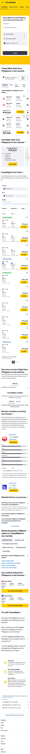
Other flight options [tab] (21, 586)
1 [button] (13, 362)
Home (6, 753)
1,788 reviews (12, 478)
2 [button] (16, 362)
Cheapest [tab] (4, 84)
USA (18, 753)
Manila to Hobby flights (8, 599)
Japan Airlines (12, 473)
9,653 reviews (12, 526)
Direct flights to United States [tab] (10, 582)
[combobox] (7, 23)
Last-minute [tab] (17, 85)
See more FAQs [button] (15, 564)
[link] (12, 164)
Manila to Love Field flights (9, 604)
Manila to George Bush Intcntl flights (11, 601)
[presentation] (24, 20)
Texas (22, 753)
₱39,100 (19, 20)
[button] (2, 2)
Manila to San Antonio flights (9, 606)
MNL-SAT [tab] (15, 383)
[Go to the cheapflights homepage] (11, 2)
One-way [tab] (24, 85)
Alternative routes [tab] (7, 578)
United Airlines (12, 521)
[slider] (28, 204)
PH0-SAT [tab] (11, 440)
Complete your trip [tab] (19, 578)
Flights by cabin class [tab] (7, 586)
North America (12, 753)
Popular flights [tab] (6, 589)
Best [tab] (11, 84)
